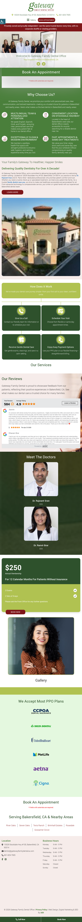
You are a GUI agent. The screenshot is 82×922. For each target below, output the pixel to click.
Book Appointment (46, 20)
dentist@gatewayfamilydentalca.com (18, 851)
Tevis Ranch (38, 825)
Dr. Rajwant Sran (41, 500)
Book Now (15, 612)
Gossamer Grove (41, 829)
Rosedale (70, 825)
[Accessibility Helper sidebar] (2, 21)
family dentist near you (16, 182)
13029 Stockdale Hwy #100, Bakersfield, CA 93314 (33, 15)
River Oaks (11, 825)
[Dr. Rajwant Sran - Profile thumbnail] (41, 479)
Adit (42, 912)
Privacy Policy (41, 909)
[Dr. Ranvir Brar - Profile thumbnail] (41, 523)
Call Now (20, 919)
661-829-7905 (63, 15)
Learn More (12, 192)
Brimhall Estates (55, 825)
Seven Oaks (24, 825)
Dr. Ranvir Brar (41, 545)
